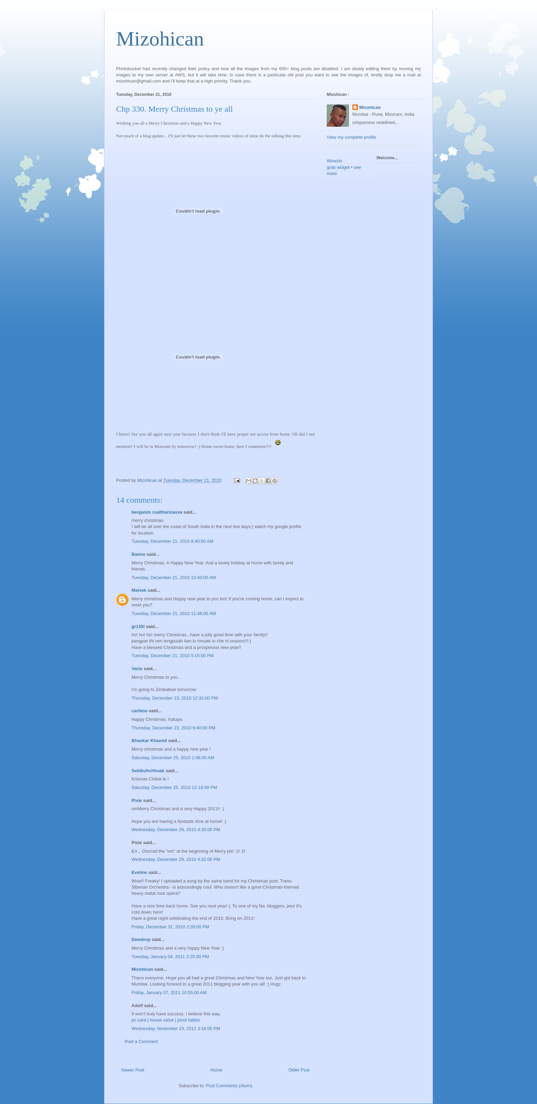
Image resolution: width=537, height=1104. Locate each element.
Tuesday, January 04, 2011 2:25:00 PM (170, 956)
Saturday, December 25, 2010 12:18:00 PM (174, 787)
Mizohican (160, 38)
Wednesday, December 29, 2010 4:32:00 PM (176, 859)
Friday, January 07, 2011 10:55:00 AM (169, 992)
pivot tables (188, 1020)
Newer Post (132, 1069)
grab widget (338, 167)
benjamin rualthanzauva (157, 512)
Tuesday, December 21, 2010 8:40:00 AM (172, 541)
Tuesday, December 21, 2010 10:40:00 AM (174, 577)
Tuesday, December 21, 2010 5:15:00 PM (173, 655)
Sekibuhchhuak (148, 770)
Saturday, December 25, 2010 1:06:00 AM (173, 757)
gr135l (138, 626)
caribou (140, 710)
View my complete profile (351, 137)
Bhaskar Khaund (149, 740)
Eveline (139, 872)
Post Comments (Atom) (229, 1085)
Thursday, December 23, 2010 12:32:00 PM (175, 698)
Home (217, 1069)
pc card (139, 1020)
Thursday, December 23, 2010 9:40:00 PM (173, 727)
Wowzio (334, 160)
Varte (137, 668)
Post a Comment (141, 1041)
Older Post (299, 1069)
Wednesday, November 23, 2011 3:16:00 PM (176, 1028)
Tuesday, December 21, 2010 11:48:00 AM (174, 613)
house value (162, 1020)
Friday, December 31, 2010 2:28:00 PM (170, 926)
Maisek (139, 590)
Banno (138, 554)
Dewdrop (141, 939)
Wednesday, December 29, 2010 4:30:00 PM (176, 829)
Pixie (137, 800)
